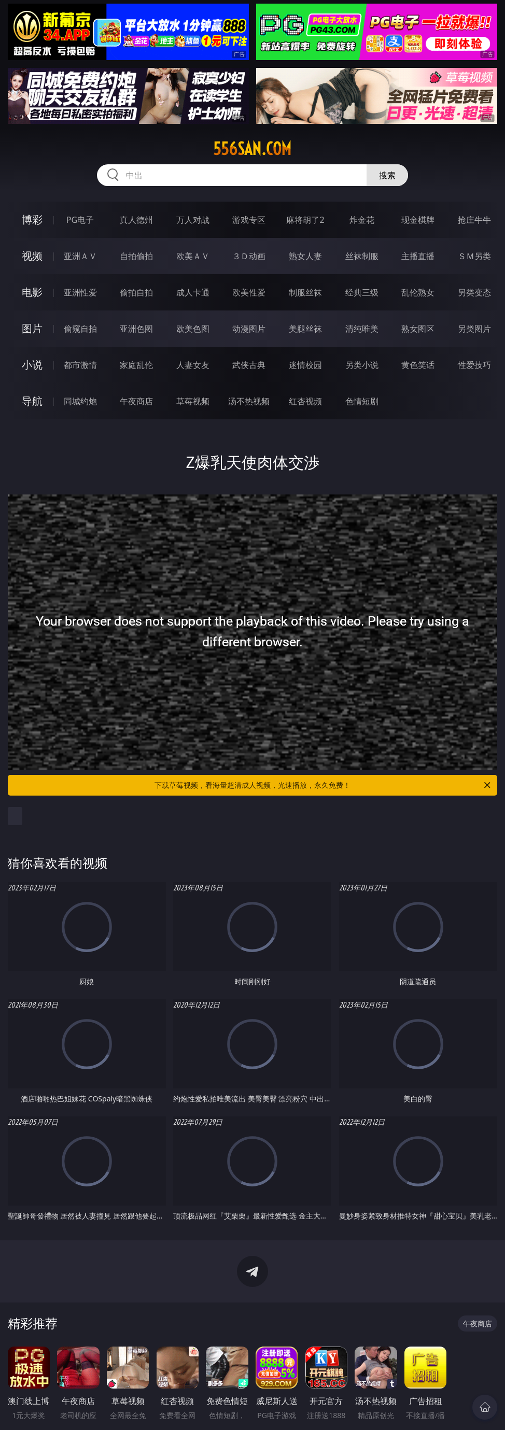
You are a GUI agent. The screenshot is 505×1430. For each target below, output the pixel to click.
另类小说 (361, 365)
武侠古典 (248, 365)
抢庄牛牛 (474, 219)
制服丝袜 (305, 292)
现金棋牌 (417, 219)
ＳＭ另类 (474, 256)
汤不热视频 (249, 401)
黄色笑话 (417, 365)
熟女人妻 (305, 256)
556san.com (252, 148)
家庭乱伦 (136, 365)
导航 (32, 401)
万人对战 (192, 219)
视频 (32, 256)
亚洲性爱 (80, 292)
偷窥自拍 (80, 328)
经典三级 (361, 292)
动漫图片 (248, 328)
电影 (32, 292)
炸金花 (361, 219)
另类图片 (474, 328)
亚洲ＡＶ (80, 256)
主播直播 (417, 256)
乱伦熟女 (417, 292)
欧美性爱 (248, 292)
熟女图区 (417, 328)
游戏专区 (248, 219)
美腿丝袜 (305, 328)
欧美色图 (192, 328)
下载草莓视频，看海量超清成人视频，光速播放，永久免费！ (323, 785)
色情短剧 (361, 401)
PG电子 (80, 219)
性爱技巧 (474, 365)
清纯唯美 (361, 328)
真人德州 (136, 219)
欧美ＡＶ (192, 256)
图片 (32, 328)
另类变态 (474, 292)
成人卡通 (192, 292)
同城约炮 (80, 401)
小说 (32, 365)
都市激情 (80, 365)
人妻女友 (192, 365)
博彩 (32, 219)
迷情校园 (305, 365)
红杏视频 (305, 401)
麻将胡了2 (305, 219)
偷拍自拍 (136, 292)
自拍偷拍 (136, 256)
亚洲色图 (136, 328)
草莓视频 (192, 401)
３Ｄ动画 (248, 256)
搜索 (387, 175)
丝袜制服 (361, 256)
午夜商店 (136, 401)
